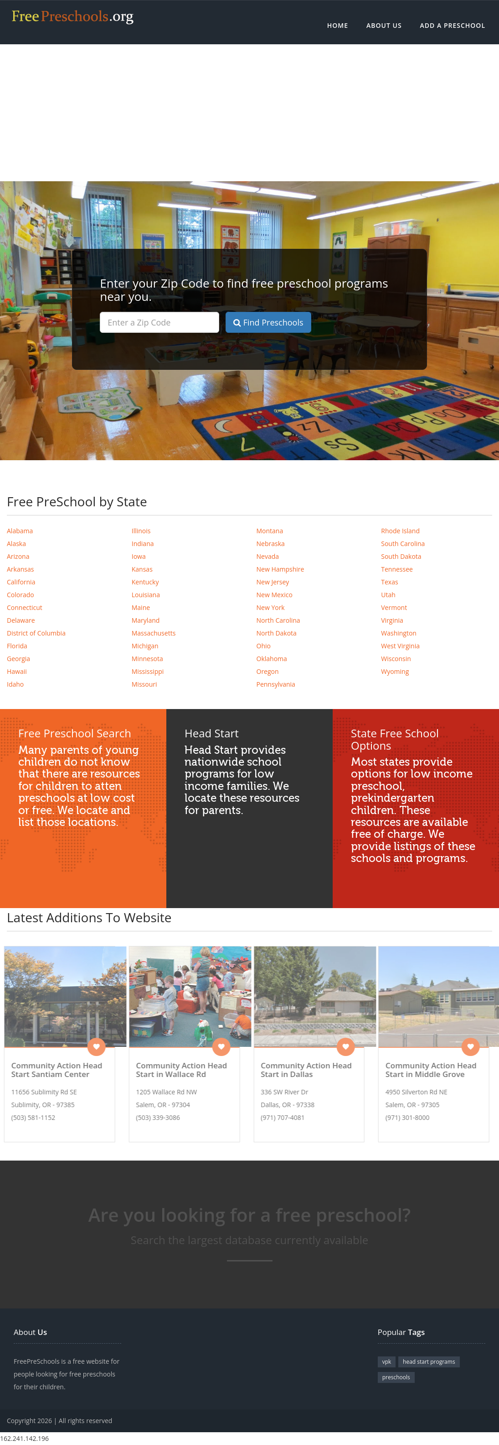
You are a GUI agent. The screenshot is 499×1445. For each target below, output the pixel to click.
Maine (141, 607)
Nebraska (271, 543)
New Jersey (273, 582)
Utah (388, 594)
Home (337, 25)
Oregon (268, 671)
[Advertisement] (249, 113)
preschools (396, 1377)
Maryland (146, 620)
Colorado (20, 594)
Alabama (20, 530)
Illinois (141, 530)
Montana (270, 530)
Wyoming (395, 671)
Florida (17, 645)
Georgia (18, 658)
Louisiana (146, 594)
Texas (389, 582)
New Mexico (275, 594)
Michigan (145, 645)
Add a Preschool (452, 25)
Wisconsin (396, 658)
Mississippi (148, 671)
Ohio (264, 645)
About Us (384, 25)
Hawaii (17, 671)
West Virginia (400, 645)
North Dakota (277, 633)
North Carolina (278, 620)
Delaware (21, 620)
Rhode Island (400, 530)
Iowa (139, 556)
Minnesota (147, 658)
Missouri (144, 684)
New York (271, 607)
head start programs (429, 1362)
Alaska (16, 543)
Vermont (394, 607)
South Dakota (401, 556)
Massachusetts (154, 633)
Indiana (143, 543)
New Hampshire (280, 569)
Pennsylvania (276, 684)
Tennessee (397, 569)
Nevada (268, 556)
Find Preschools (268, 322)
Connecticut (24, 607)
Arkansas (20, 569)
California (21, 582)
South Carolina (403, 543)
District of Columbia (36, 633)
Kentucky (145, 582)
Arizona (18, 556)
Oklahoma (272, 658)
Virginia (392, 620)
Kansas (142, 569)
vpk (386, 1362)
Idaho (15, 684)
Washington (399, 633)
